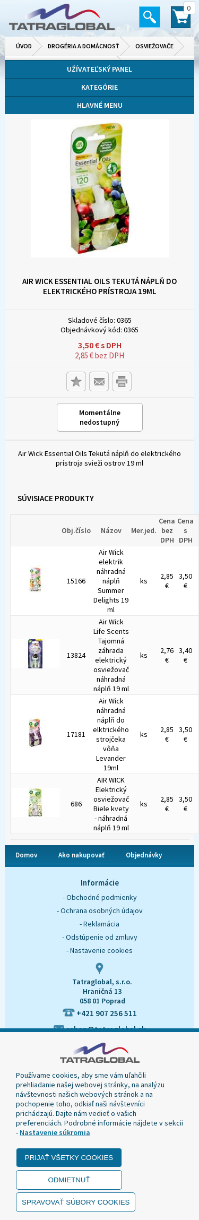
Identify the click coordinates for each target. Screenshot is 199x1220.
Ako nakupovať (81, 855)
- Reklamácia (99, 924)
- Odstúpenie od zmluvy (99, 937)
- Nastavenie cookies (99, 950)
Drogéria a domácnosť (83, 46)
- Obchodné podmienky (100, 897)
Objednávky (144, 855)
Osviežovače (154, 46)
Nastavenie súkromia (55, 1132)
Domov (26, 855)
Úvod (24, 46)
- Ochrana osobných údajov (100, 910)
